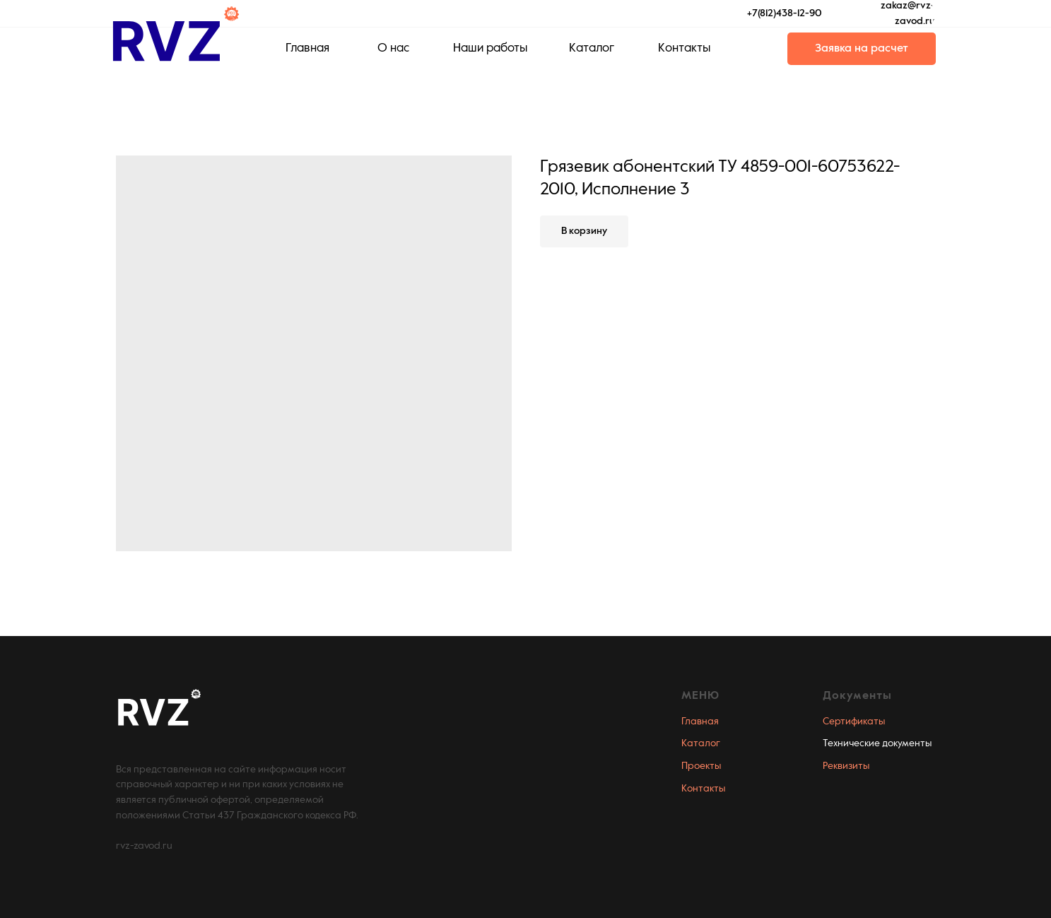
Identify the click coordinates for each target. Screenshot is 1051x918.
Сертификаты (854, 721)
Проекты (701, 766)
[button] (861, 49)
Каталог (700, 743)
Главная (700, 721)
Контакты (703, 789)
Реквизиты (846, 766)
